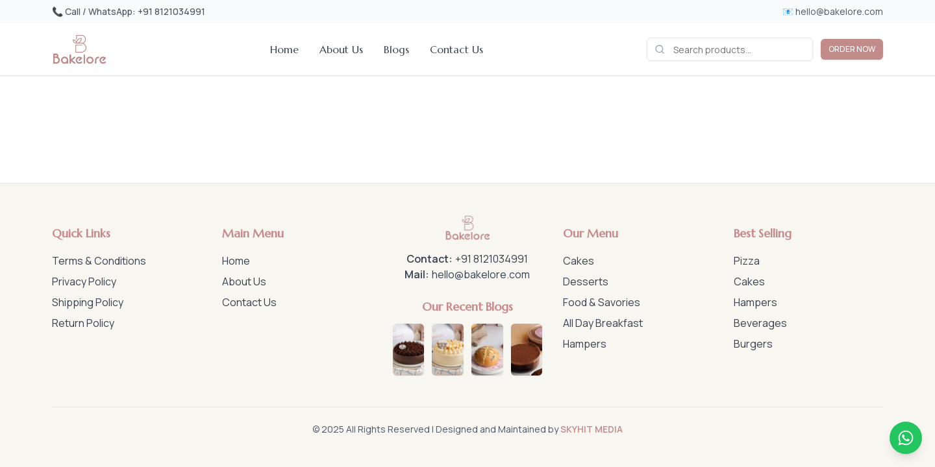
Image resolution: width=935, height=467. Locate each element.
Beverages (760, 323)
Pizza (747, 261)
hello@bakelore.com (481, 274)
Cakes (578, 261)
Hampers (584, 344)
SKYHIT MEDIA (591, 429)
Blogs (396, 49)
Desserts (585, 281)
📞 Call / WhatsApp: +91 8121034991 (128, 11)
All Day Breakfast (603, 323)
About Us (341, 49)
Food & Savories (601, 302)
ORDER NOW (852, 48)
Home (284, 49)
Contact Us (456, 49)
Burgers (753, 344)
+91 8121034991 (491, 259)
